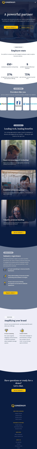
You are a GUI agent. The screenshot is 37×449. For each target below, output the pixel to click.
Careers (18, 447)
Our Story (18, 444)
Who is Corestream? (18, 434)
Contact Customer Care (18, 436)
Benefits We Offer (18, 417)
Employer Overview (18, 413)
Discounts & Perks (18, 428)
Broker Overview (19, 419)
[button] (35, 2)
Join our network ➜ (11, 27)
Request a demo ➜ (26, 27)
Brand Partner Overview (18, 426)
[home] (8, 2)
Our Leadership (18, 442)
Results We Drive (18, 415)
